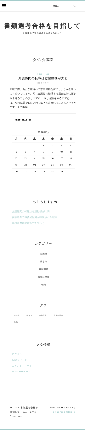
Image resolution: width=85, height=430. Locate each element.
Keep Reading (23, 120)
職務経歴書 (43, 277)
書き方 (43, 261)
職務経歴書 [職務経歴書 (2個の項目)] (58, 315)
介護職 (39, 74)
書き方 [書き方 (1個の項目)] (29, 315)
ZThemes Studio (64, 412)
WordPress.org (21, 371)
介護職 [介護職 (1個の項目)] (17, 315)
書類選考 (43, 269)
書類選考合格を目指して (42, 26)
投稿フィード (19, 359)
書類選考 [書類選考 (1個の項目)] (43, 315)
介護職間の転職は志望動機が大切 (43, 78)
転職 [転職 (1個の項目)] (16, 322)
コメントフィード (22, 365)
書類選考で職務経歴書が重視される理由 (34, 217)
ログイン (17, 354)
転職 (47, 74)
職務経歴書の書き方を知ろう (28, 223)
